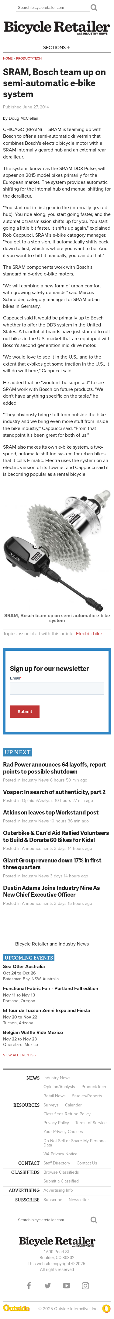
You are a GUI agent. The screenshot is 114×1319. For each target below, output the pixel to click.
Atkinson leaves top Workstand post (51, 812)
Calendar (73, 1105)
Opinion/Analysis (38, 800)
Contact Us (87, 1163)
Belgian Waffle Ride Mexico (33, 1032)
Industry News (35, 780)
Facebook (29, 1285)
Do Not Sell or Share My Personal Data (74, 1143)
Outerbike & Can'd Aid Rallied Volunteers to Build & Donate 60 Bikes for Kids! (56, 836)
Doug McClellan (23, 118)
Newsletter (79, 1199)
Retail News (54, 1096)
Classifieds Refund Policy (67, 1114)
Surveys (51, 1105)
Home (7, 58)
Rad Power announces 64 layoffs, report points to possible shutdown (54, 767)
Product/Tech (29, 58)
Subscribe (52, 1199)
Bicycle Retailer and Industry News (52, 944)
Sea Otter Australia (24, 967)
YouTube (66, 1285)
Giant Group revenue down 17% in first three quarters (52, 863)
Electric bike (89, 634)
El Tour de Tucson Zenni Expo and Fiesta (46, 1010)
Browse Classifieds (61, 1172)
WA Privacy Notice (60, 1154)
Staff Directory (56, 1163)
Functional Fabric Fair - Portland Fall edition (50, 989)
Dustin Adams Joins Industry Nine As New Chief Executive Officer (51, 891)
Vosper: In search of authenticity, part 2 (54, 792)
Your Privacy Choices (63, 1131)
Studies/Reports (87, 1096)
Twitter (47, 1285)
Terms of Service (91, 1122)
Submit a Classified (61, 1181)
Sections (57, 47)
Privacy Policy (56, 1122)
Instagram (85, 1285)
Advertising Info (58, 1190)
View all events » (19, 1055)
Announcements (37, 848)
